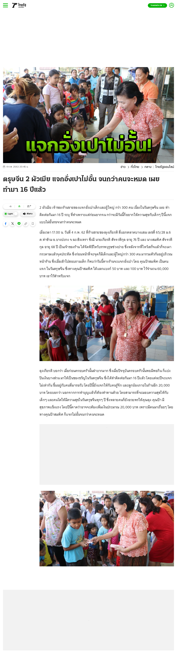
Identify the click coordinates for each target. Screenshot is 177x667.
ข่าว (123, 167)
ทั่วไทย (135, 167)
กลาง (147, 167)
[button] (5, 223)
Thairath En (157, 5)
